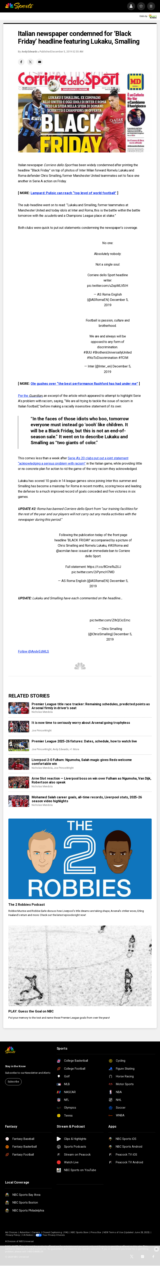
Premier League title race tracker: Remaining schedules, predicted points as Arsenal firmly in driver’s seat (91, 706)
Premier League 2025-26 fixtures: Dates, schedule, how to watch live (84, 741)
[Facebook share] (21, 62)
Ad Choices (11, 1232)
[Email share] (39, 62)
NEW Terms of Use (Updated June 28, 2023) (126, 1232)
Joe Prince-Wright (42, 730)
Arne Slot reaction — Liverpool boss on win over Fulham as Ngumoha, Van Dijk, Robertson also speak (91, 780)
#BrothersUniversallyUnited (112, 352)
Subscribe (13, 1081)
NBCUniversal (26, 1241)
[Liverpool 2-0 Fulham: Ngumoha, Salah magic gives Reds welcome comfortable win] (18, 764)
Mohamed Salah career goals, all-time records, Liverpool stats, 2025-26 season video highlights (87, 799)
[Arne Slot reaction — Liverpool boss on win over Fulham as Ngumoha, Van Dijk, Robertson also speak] (18, 782)
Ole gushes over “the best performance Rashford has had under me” (84, 384)
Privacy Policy (13, 1235)
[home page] (19, 6)
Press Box (96, 1232)
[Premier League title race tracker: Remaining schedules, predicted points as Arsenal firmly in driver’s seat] (18, 708)
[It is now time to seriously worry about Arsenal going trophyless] (18, 727)
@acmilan (63, 551)
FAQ (66, 1232)
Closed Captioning (52, 1232)
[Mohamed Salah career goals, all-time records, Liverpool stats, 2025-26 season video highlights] (18, 801)
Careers (36, 1232)
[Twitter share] (30, 62)
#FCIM (123, 358)
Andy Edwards (29, 51)
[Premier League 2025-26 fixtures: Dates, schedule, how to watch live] (18, 745)
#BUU (87, 352)
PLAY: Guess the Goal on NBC (31, 1011)
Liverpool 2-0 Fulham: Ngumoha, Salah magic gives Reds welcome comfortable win (82, 762)
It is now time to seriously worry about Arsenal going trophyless (81, 723)
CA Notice (27, 1235)
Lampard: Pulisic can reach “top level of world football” (73, 193)
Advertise (25, 1232)
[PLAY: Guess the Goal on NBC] (80, 966)
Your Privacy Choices (53, 1235)
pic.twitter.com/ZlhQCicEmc (110, 620)
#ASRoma (115, 545)
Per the (30, 396)
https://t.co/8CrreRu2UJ (104, 567)
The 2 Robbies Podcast (26, 905)
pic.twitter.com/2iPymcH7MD (93, 572)
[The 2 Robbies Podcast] (80, 859)
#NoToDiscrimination (102, 358)
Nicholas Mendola (42, 712)
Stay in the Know (15, 1066)
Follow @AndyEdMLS (33, 651)
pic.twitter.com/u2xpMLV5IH (107, 286)
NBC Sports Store (79, 1232)
